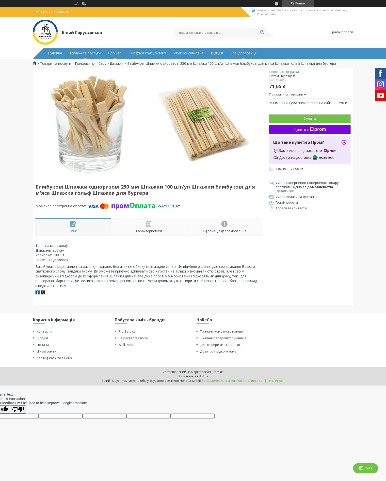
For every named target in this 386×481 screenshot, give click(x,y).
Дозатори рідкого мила (218, 351)
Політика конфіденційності (265, 381)
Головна (55, 53)
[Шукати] (262, 32)
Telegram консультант (147, 53)
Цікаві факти (46, 351)
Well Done (126, 344)
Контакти (44, 331)
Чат (365, 468)
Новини (43, 344)
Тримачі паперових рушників (223, 338)
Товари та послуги (85, 53)
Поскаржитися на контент (223, 381)
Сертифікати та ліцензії (55, 358)
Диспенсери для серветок (220, 344)
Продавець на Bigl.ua (193, 376)
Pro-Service (127, 331)
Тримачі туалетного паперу (222, 331)
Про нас (114, 53)
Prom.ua (218, 372)
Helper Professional (133, 338)
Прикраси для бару (90, 63)
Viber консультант (189, 53)
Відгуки (217, 53)
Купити (310, 118)
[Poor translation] (18, 409)
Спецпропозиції (243, 53)
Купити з (310, 129)
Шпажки (117, 63)
